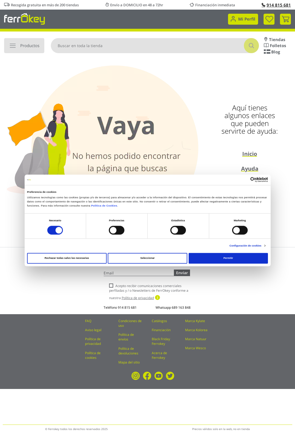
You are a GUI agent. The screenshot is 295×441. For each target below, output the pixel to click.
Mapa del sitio (129, 362)
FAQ (88, 321)
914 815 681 (276, 5)
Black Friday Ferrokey (161, 341)
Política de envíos (126, 337)
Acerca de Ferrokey (159, 355)
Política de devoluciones (128, 351)
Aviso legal (93, 330)
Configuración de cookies (245, 245)
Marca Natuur (195, 339)
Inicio (249, 153)
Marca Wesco (195, 348)
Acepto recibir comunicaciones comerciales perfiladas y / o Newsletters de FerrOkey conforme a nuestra (148, 292)
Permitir (228, 258)
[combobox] (155, 45)
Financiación (161, 330)
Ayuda (249, 168)
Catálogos (159, 321)
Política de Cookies (104, 205)
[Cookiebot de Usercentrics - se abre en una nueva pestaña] (244, 179)
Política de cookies (93, 355)
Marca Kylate (195, 321)
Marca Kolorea (196, 330)
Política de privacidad (93, 341)
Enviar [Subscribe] (182, 272)
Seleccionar (147, 258)
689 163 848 (181, 307)
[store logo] (24, 18)
